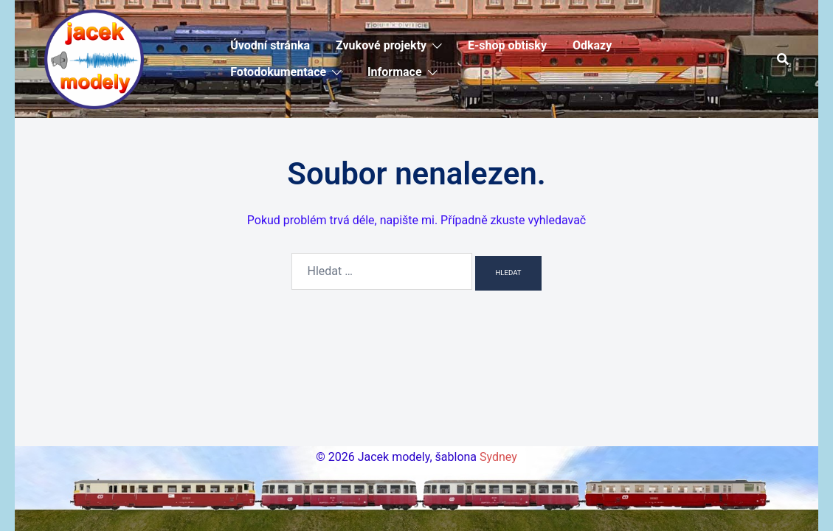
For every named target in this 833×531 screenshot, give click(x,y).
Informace (394, 72)
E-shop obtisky (507, 45)
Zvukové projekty (381, 45)
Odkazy (592, 45)
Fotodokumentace (278, 72)
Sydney (498, 457)
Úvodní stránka (270, 45)
